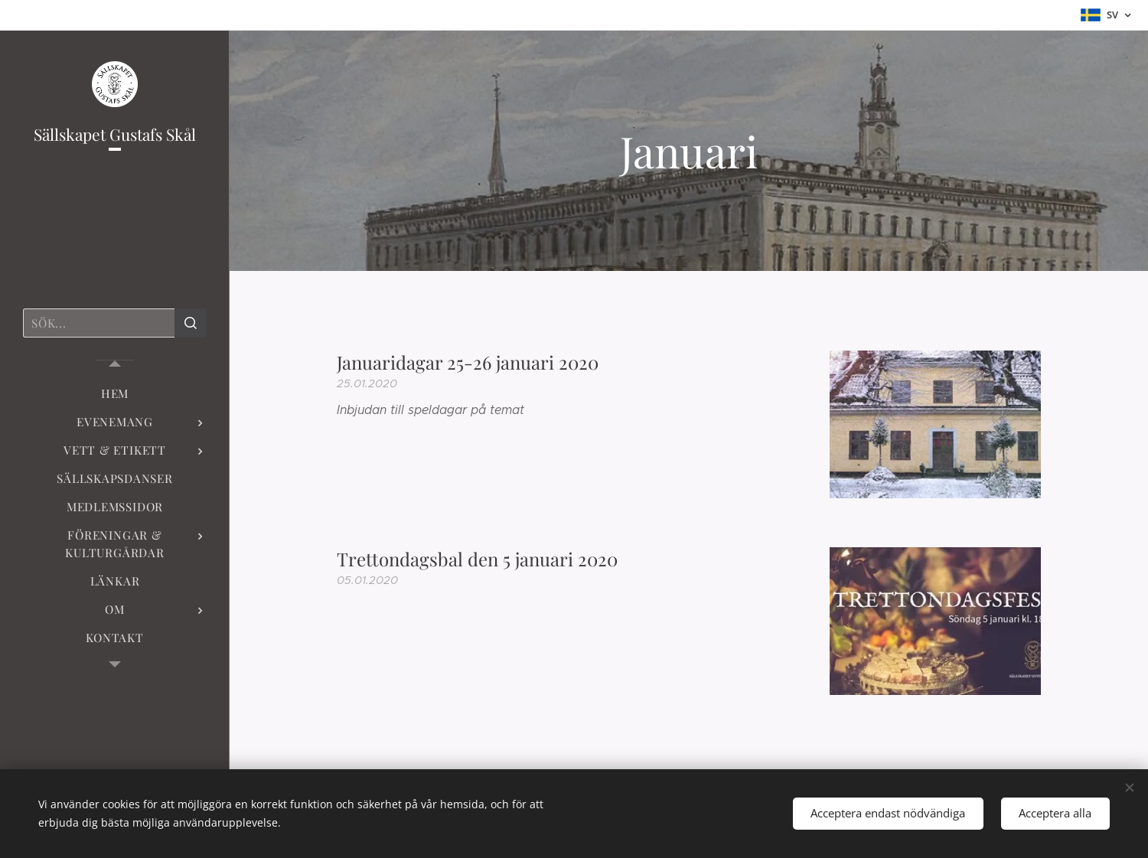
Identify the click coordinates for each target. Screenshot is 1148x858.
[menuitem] (115, 394)
